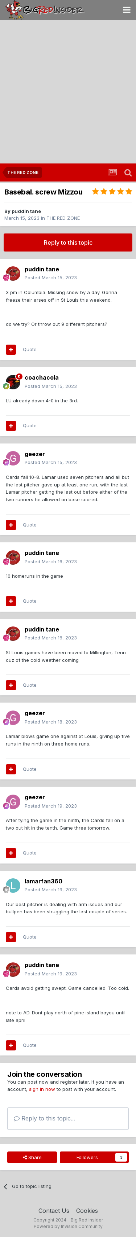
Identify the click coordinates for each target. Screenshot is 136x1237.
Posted (51, 277)
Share (32, 1157)
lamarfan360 (43, 881)
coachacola (42, 377)
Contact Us (53, 1210)
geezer (35, 454)
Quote (30, 349)
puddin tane (26, 211)
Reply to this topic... (44, 1118)
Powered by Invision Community (68, 1226)
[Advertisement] (68, 92)
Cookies (87, 1210)
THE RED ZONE (63, 218)
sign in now (42, 1089)
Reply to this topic (68, 242)
